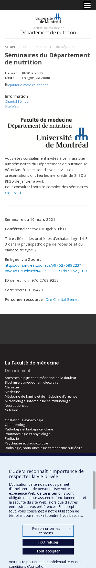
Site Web (12, 106)
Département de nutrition (48, 32)
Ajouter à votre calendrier (26, 85)
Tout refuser (48, 542)
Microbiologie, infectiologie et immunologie (38, 401)
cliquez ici (13, 192)
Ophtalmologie (16, 424)
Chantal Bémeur (17, 101)
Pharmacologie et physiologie (28, 433)
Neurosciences (16, 405)
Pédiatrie (12, 438)
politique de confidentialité (48, 561)
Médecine (12, 391)
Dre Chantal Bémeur (63, 299)
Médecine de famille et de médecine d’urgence (41, 396)
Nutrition (11, 410)
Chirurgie (12, 387)
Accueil (10, 46)
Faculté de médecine (48, 28)
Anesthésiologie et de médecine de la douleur (40, 377)
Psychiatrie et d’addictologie (26, 443)
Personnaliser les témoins (50, 530)
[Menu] (87, 5)
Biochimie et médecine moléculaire (32, 382)
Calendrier (26, 46)
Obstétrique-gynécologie (24, 420)
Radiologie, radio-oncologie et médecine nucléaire (43, 447)
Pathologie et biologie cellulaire (29, 429)
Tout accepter (48, 551)
